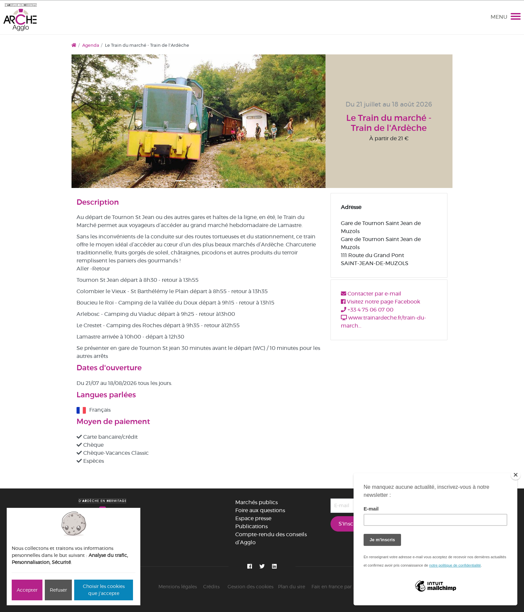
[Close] (516, 475)
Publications (251, 526)
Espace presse (253, 518)
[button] (91, 121)
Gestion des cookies (250, 587)
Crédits (211, 587)
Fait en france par (338, 587)
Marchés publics (256, 502)
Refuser (58, 590)
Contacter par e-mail (371, 293)
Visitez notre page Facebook (380, 301)
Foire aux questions (260, 510)
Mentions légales (177, 587)
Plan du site (291, 587)
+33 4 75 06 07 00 (367, 310)
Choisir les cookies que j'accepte (104, 589)
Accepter (27, 590)
